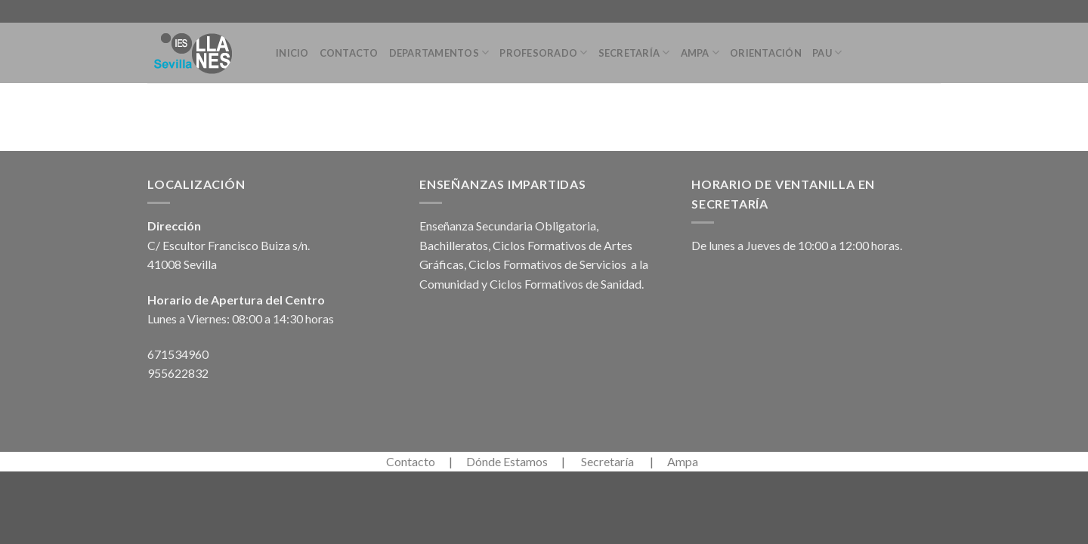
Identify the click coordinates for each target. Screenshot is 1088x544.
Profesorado (543, 52)
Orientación (766, 53)
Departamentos (439, 52)
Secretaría (634, 52)
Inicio (292, 53)
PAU (827, 52)
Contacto (349, 53)
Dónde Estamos (507, 461)
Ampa (700, 52)
